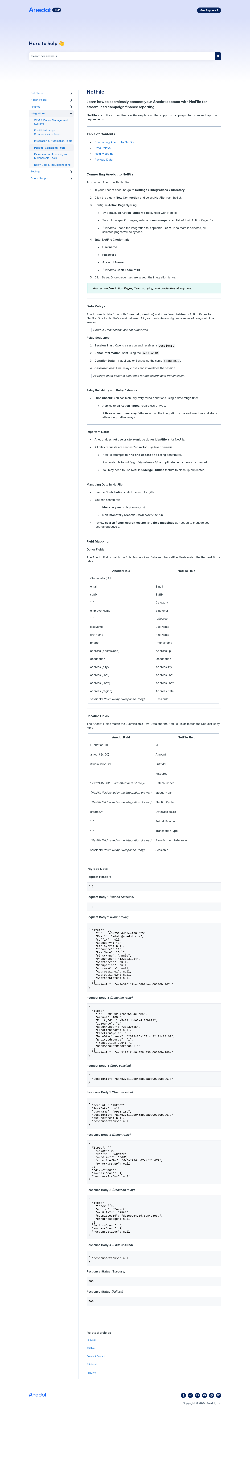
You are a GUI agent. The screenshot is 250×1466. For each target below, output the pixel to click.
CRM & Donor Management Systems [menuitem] (51, 122)
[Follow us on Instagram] (197, 1445)
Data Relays (102, 148)
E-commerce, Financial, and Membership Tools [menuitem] (51, 156)
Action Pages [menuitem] (39, 99)
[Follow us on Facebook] (183, 1445)
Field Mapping (104, 153)
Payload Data (103, 159)
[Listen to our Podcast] (211, 1445)
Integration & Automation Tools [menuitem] (53, 140)
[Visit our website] (190, 1445)
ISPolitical (92, 1414)
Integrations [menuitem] (38, 113)
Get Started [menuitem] (37, 93)
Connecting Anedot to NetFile (114, 142)
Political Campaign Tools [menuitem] (49, 147)
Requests (92, 1389)
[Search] (218, 56)
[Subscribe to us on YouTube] (204, 1445)
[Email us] (218, 1445)
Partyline (91, 1422)
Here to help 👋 (47, 43)
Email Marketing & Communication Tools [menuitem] (47, 132)
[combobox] (122, 56)
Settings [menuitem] (35, 171)
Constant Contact (96, 1406)
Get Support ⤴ (209, 10)
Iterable (91, 1397)
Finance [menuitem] (35, 106)
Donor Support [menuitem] (40, 178)
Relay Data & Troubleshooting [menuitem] (52, 164)
